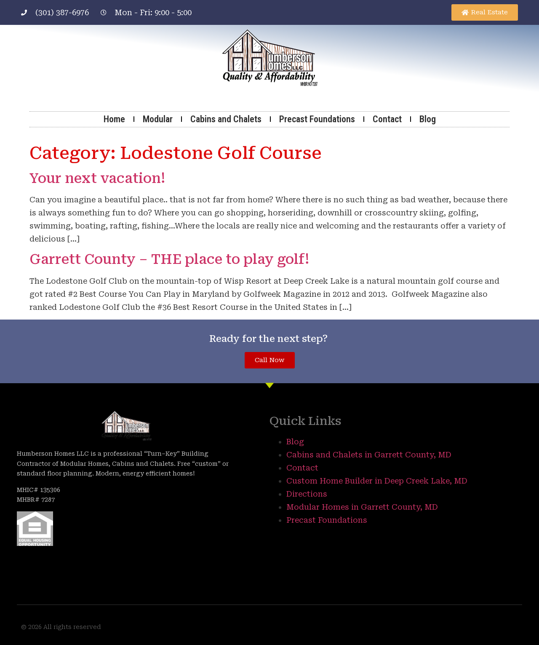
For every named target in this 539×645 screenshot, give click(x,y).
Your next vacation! (97, 178)
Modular (158, 119)
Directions (306, 493)
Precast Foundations (317, 119)
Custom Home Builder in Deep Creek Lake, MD (376, 480)
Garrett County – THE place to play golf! (169, 259)
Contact (387, 119)
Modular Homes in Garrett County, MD (362, 507)
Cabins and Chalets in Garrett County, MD (368, 454)
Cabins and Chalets (225, 119)
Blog (427, 119)
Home (114, 119)
